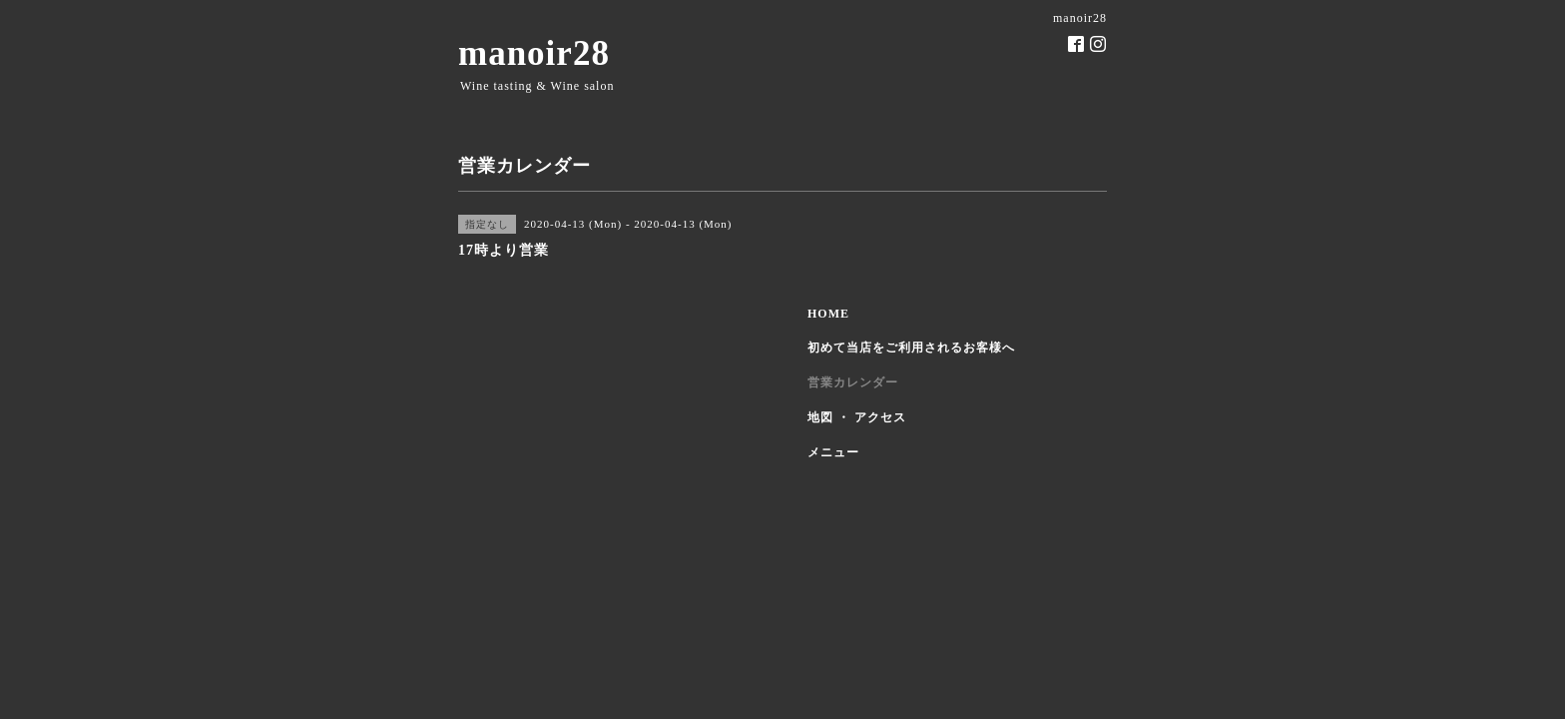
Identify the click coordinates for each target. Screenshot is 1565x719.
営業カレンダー (852, 382)
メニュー (833, 452)
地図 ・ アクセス (856, 417)
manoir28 (534, 53)
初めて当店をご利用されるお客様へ (911, 348)
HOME (828, 314)
